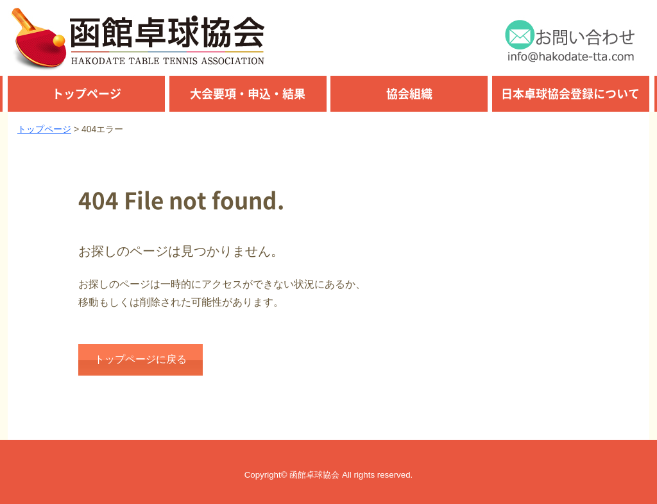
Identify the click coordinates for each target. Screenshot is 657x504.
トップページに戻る (140, 359)
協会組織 (409, 93)
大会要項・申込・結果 (247, 93)
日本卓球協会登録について (570, 93)
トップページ (86, 93)
